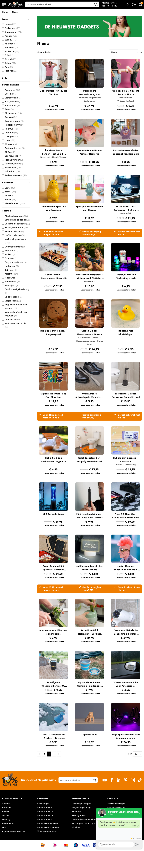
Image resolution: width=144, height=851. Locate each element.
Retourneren (8, 823)
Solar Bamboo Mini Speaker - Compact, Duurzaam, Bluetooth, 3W (53, 568)
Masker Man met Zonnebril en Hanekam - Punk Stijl (125, 568)
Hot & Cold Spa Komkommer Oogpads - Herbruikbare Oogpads (53, 460)
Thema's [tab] (16, 210)
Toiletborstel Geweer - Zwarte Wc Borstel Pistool (126, 395)
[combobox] (62, 4)
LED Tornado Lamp (53, 514)
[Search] (96, 4)
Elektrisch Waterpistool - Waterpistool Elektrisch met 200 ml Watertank (89, 276)
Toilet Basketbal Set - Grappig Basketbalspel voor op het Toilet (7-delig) (89, 460)
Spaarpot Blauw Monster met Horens (89, 208)
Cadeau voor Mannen (47, 823)
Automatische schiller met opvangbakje (53, 632)
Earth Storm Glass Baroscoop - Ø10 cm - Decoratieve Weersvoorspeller (126, 208)
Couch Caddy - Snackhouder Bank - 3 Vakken (53, 276)
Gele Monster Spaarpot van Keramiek (53, 208)
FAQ (4, 827)
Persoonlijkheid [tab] (16, 84)
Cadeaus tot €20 (45, 819)
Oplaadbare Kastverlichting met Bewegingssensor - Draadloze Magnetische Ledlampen (89, 92)
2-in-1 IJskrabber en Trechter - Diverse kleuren (53, 736)
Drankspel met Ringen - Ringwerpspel (53, 332)
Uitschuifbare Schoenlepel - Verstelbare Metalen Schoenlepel (89, 395)
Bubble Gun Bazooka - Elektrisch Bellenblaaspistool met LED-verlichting (125, 460)
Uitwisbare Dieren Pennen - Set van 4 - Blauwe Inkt (53, 152)
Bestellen (6, 807)
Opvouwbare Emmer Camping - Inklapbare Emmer (89, 684)
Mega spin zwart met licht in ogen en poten (126, 736)
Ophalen (6, 815)
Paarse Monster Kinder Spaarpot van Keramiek (126, 152)
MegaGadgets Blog (81, 807)
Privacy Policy (79, 815)
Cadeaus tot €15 (45, 815)
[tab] (18, 798)
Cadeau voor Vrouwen (48, 827)
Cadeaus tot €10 (45, 811)
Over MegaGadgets (81, 803)
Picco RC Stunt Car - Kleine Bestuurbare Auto (125, 516)
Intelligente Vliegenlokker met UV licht (53, 684)
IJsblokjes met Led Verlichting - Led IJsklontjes (125, 276)
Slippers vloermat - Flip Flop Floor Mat (53, 395)
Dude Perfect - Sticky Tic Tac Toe (53, 92)
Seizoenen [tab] (16, 182)
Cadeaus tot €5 (44, 807)
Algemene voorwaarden (13, 831)
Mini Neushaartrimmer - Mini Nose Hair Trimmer (89, 516)
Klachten (76, 827)
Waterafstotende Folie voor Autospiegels (125, 684)
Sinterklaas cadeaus (47, 831)
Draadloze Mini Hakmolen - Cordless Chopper (89, 632)
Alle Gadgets (43, 803)
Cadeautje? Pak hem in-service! (87, 819)
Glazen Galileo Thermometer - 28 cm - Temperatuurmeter (89, 332)
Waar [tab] (16, 19)
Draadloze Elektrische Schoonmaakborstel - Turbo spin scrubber (126, 632)
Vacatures (77, 811)
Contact (6, 803)
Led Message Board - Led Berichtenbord (89, 568)
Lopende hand (89, 734)
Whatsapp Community (85, 823)
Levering (6, 819)
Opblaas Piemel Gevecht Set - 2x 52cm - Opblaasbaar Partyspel (125, 92)
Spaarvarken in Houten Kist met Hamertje (89, 152)
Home (5, 12)
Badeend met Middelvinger (125, 332)
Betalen (5, 811)
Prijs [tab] (16, 78)
